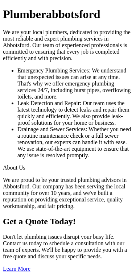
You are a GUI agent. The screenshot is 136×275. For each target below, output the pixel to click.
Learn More (16, 269)
